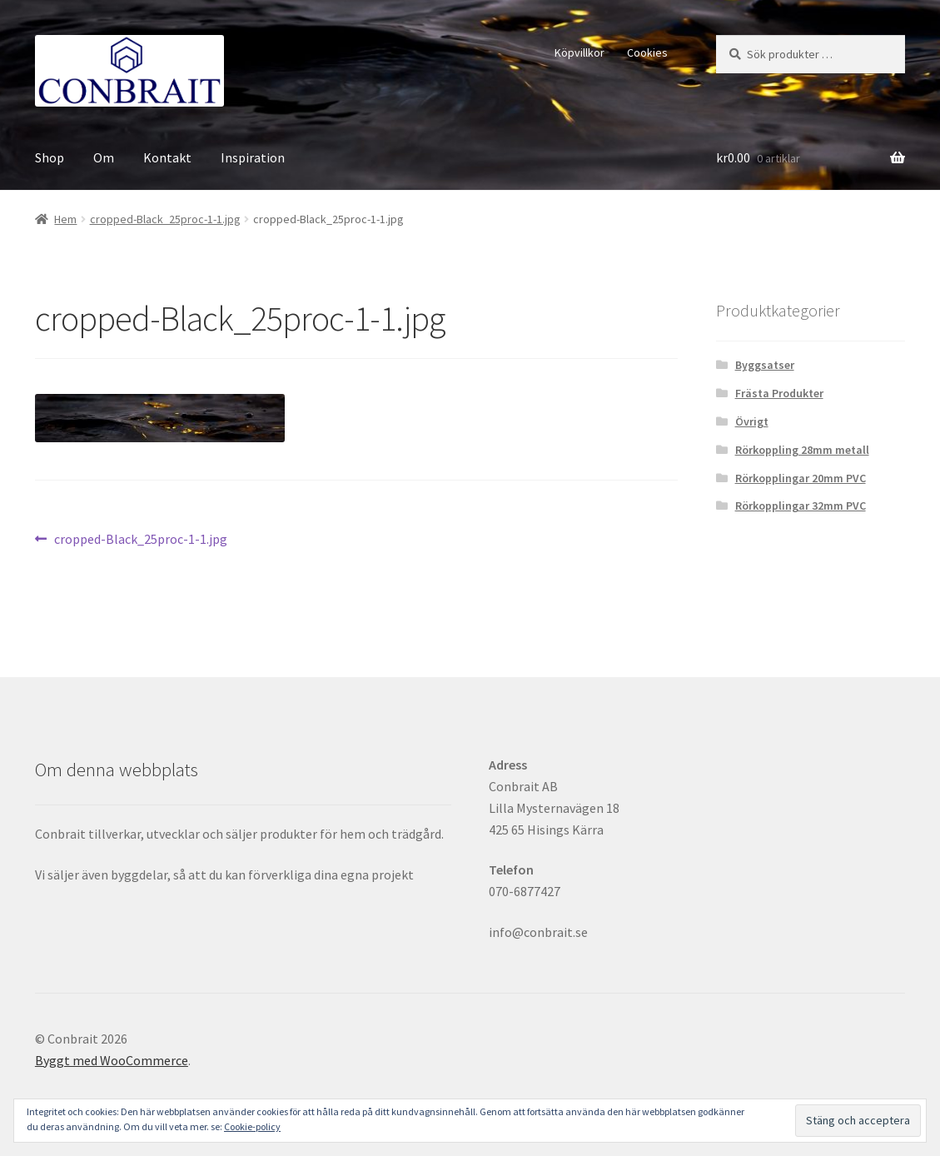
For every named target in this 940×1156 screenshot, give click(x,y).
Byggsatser (764, 364)
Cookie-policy (252, 1126)
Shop (49, 157)
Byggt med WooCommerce (111, 1060)
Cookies (647, 52)
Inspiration (253, 157)
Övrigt (751, 421)
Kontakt (167, 157)
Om (103, 157)
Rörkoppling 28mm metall (802, 449)
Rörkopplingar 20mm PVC (800, 478)
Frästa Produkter (779, 393)
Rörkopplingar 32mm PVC (800, 505)
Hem (65, 219)
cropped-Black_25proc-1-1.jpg (165, 219)
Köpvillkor (579, 52)
